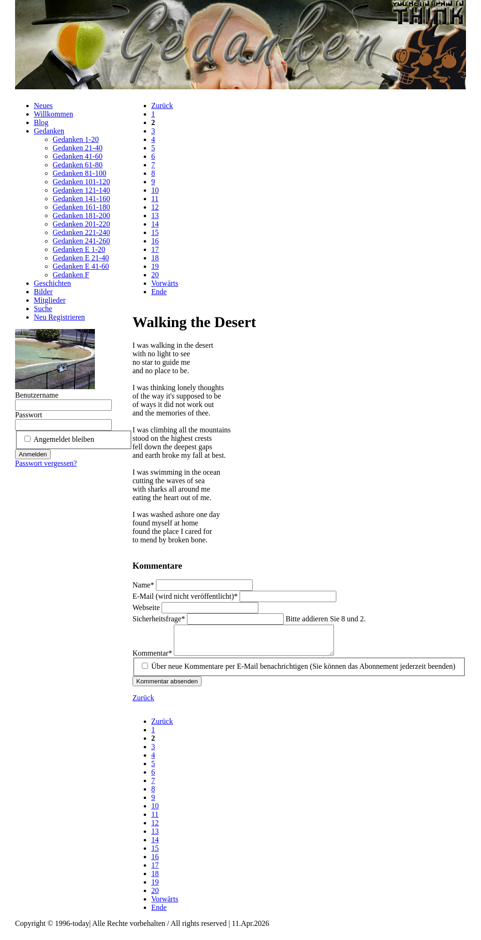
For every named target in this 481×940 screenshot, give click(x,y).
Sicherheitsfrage (159, 619)
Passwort (28, 415)
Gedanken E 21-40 (81, 258)
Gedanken (49, 131)
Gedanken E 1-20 (79, 249)
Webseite (147, 607)
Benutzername (36, 395)
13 (155, 215)
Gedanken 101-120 (81, 182)
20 (155, 275)
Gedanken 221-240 (81, 232)
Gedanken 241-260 (81, 241)
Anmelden (33, 454)
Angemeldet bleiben (63, 439)
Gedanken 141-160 (81, 199)
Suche (43, 309)
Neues (43, 106)
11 (154, 199)
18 (155, 258)
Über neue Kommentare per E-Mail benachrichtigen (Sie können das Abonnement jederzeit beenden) (303, 672)
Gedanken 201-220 (81, 224)
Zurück (162, 106)
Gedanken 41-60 (77, 156)
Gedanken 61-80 (77, 165)
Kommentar (153, 659)
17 (155, 249)
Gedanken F (71, 275)
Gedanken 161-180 (81, 207)
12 (155, 207)
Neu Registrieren (59, 317)
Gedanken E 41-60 (81, 266)
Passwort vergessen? (46, 463)
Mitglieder (50, 300)
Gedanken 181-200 (81, 215)
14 (155, 224)
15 (155, 232)
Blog (41, 122)
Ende (159, 292)
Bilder (43, 292)
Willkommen (53, 114)
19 (155, 266)
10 (155, 190)
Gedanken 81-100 (79, 173)
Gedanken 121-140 (81, 190)
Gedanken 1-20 (76, 139)
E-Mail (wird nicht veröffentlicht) (186, 596)
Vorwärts (164, 283)
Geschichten (52, 283)
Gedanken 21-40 (77, 148)
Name (144, 585)
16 (155, 241)
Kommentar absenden (167, 686)
